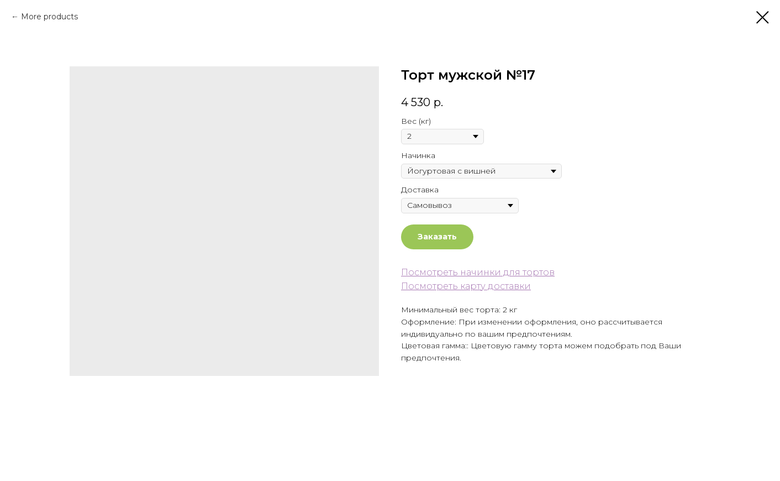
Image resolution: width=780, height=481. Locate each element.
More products (49, 17)
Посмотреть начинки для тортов (478, 272)
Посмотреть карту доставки (466, 286)
